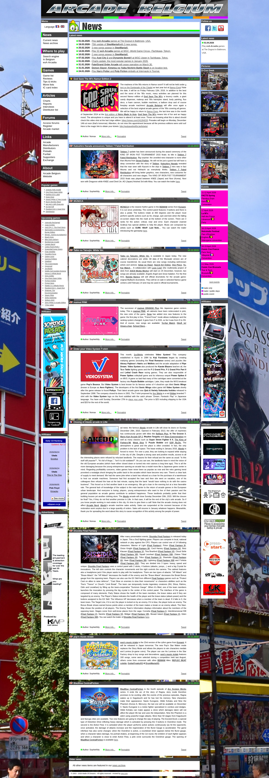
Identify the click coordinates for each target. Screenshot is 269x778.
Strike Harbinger (51, 298)
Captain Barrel (50, 244)
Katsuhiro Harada (169, 163)
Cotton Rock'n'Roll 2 (52, 247)
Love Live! (157, 268)
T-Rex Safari (49, 305)
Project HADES (50, 281)
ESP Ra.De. (175, 443)
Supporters (49, 157)
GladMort (48, 261)
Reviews (47, 78)
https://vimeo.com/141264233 (135, 120)
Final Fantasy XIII (165, 560)
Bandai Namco (133, 277)
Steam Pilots (49, 295)
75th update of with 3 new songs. (114, 44)
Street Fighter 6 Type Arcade (56, 199)
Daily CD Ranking (54, 441)
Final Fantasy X (153, 557)
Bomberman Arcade (52, 242)
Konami (182, 207)
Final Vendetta (50, 252)
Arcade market (51, 129)
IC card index (50, 87)
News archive (50, 43)
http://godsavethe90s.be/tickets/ (134, 126)
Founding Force (50, 254)
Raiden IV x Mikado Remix (54, 286)
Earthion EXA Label (53, 194)
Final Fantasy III (141, 548)
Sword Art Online (162, 265)
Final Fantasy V (135, 551)
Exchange (48, 160)
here (178, 181)
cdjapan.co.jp (53, 504)
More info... (106, 136)
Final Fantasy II (177, 545)
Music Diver (50, 197)
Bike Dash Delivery (51, 239)
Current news (50, 40)
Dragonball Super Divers (53, 249)
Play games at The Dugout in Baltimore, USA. (121, 41)
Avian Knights (50, 225)
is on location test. (130, 68)
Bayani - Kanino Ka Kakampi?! (56, 235)
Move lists (48, 84)
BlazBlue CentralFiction (131, 689)
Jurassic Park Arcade (53, 190)
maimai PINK (139, 311)
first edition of (121, 114)
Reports (47, 103)
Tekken (155, 163)
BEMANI (163, 207)
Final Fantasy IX (129, 557)
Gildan (173, 393)
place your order (135, 399)
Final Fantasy (154, 545)
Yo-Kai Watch (168, 323)
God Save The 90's (153, 96)
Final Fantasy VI (166, 551)
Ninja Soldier (49, 276)
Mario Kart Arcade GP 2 (131, 437)
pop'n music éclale (129, 642)
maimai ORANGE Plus (148, 308)
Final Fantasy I (158, 611)
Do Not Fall (50, 207)
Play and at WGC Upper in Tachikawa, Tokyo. (130, 58)
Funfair (47, 154)
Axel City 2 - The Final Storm (55, 227)
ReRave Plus (162, 434)
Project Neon (49, 283)
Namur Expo (175, 87)
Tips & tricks (49, 81)
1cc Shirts (157, 393)
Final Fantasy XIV (129, 563)
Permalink (121, 136)
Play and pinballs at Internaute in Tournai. (126, 71)
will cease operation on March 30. (122, 64)
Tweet (183, 136)
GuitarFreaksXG (135, 663)
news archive (118, 765)
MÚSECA (124, 207)
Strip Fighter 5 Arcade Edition (55, 302)
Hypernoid (48, 266)
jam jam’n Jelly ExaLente (55, 204)
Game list (48, 75)
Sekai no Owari (145, 265)
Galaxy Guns (49, 256)
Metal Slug (138, 443)
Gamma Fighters (51, 259)
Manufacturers (51, 145)
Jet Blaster (48, 269)
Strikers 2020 (49, 300)
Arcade (47, 142)
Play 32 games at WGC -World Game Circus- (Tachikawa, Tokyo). (131, 51)
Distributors (49, 148)
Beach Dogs (49, 237)
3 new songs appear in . (110, 47)
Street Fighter (142, 160)
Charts (46, 100)
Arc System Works (177, 689)
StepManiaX (50, 211)
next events (214, 282)
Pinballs (47, 151)
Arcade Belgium (155, 105)
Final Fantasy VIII (163, 554)
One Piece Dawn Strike (54, 192)
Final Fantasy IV (172, 548)
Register (47, 126)
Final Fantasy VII (129, 554)
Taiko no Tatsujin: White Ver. (135, 256)
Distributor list (50, 109)
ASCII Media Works (139, 271)
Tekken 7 (124, 152)
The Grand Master (51, 264)
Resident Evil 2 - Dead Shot (55, 288)
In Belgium (49, 59)
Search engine (51, 56)
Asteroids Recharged (52, 222)
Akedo (143, 428)
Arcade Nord (92, 505)
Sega (149, 314)
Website (47, 176)
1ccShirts (138, 354)
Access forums (51, 123)
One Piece (177, 265)
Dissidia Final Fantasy (159, 536)
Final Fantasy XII (138, 560)
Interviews (48, 106)
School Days (139, 326)
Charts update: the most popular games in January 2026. (120, 61)
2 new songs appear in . (110, 54)
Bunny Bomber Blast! (53, 202)
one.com (124, 773)
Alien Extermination (174, 437)
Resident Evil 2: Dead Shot (55, 209)
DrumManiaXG (152, 663)
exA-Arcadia (50, 62)
